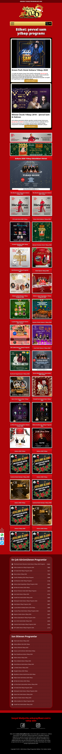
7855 (48, 567)
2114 (48, 628)
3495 (48, 607)
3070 (48, 621)
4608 (48, 587)
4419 (48, 591)
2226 (48, 624)
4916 (48, 584)
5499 (48, 577)
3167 (48, 617)
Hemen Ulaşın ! (31, 81)
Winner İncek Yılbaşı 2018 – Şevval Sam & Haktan (31, 115)
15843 (48, 564)
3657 (48, 604)
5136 (48, 581)
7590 (48, 574)
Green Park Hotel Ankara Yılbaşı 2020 (30, 70)
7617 (48, 571)
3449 (48, 611)
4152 (48, 594)
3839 (48, 597)
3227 (48, 614)
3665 (48, 601)
